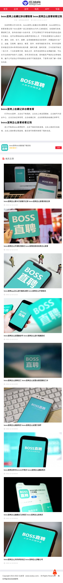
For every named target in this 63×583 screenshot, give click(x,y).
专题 (57, 9)
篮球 (26, 9)
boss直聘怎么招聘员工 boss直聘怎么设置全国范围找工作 (26, 380)
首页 (6, 9)
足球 (16, 9)
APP (47, 9)
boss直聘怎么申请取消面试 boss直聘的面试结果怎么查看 (26, 246)
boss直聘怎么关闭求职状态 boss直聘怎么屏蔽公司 (23, 559)
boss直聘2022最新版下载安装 (20, 145)
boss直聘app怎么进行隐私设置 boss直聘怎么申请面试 (25, 291)
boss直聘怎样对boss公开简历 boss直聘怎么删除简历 (24, 470)
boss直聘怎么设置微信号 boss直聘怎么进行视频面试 (24, 336)
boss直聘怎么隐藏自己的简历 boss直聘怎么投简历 (23, 515)
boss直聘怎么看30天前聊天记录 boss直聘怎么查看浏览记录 (27, 201)
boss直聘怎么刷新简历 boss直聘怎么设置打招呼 (22, 425)
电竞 (37, 9)
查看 (58, 147)
